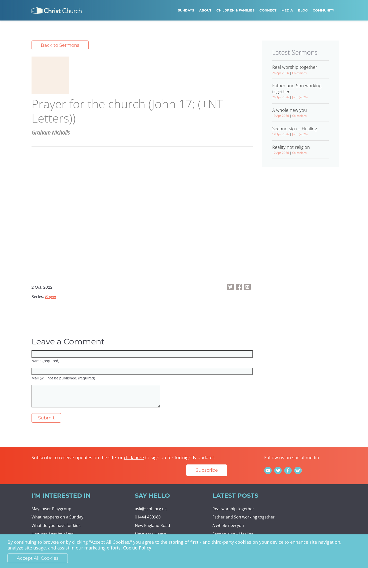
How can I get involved (53, 534)
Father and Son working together (243, 517)
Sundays (186, 10)
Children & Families (235, 10)
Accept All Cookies (38, 558)
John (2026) (299, 97)
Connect (267, 10)
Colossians (299, 73)
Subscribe (207, 470)
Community (323, 10)
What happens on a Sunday (57, 517)
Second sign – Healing (232, 534)
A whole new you (228, 525)
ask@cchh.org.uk (151, 508)
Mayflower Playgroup (51, 508)
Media (287, 10)
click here (134, 457)
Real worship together (233, 508)
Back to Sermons (60, 45)
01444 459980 (148, 517)
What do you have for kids (56, 525)
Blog (303, 10)
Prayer (50, 296)
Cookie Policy (137, 548)
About (205, 10)
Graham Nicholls (51, 132)
